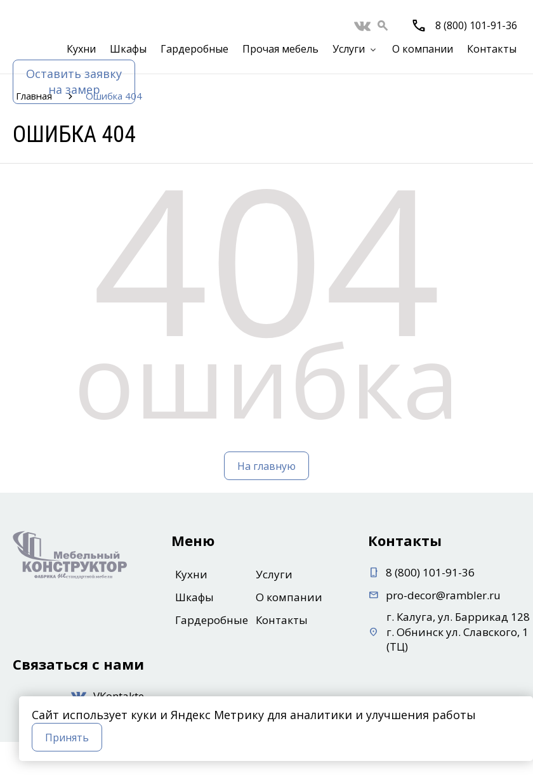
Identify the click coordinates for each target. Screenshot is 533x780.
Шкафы (128, 49)
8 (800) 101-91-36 (476, 25)
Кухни (81, 49)
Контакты (492, 49)
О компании (422, 49)
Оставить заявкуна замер (74, 81)
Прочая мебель (280, 49)
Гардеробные (194, 49)
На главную (266, 466)
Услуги (348, 49)
